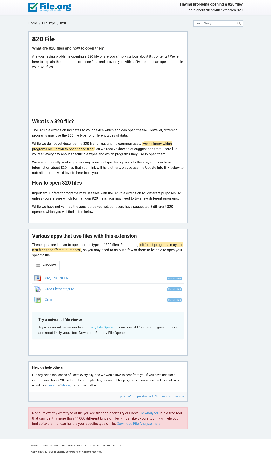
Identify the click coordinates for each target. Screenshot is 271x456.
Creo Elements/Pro (59, 289)
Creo (48, 300)
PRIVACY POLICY (77, 445)
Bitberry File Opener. (99, 327)
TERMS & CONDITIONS (53, 445)
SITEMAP (94, 445)
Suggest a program (173, 396)
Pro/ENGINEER (56, 278)
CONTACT (118, 445)
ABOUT (106, 445)
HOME (34, 445)
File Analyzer (148, 413)
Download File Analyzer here (139, 423)
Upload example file (146, 396)
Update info (125, 396)
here (130, 333)
